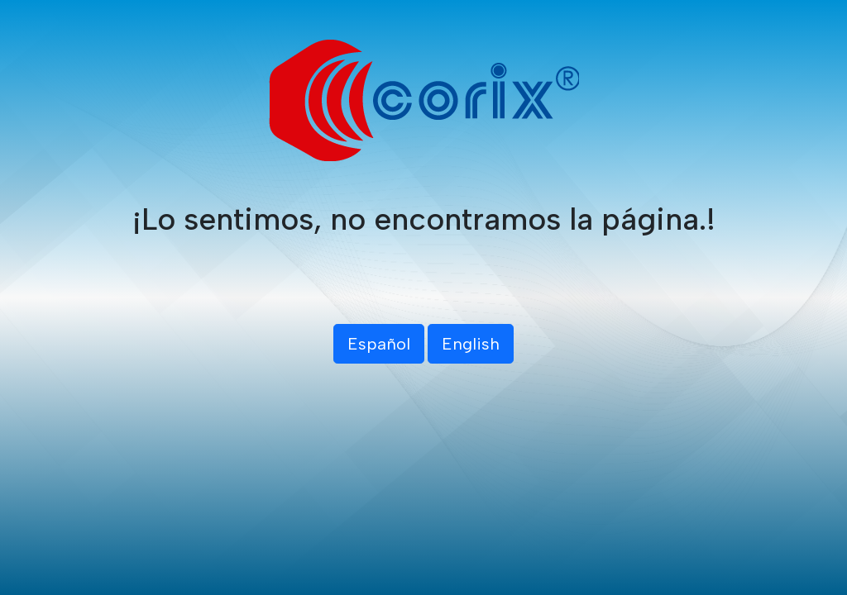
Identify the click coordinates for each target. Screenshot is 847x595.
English (471, 344)
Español (378, 344)
